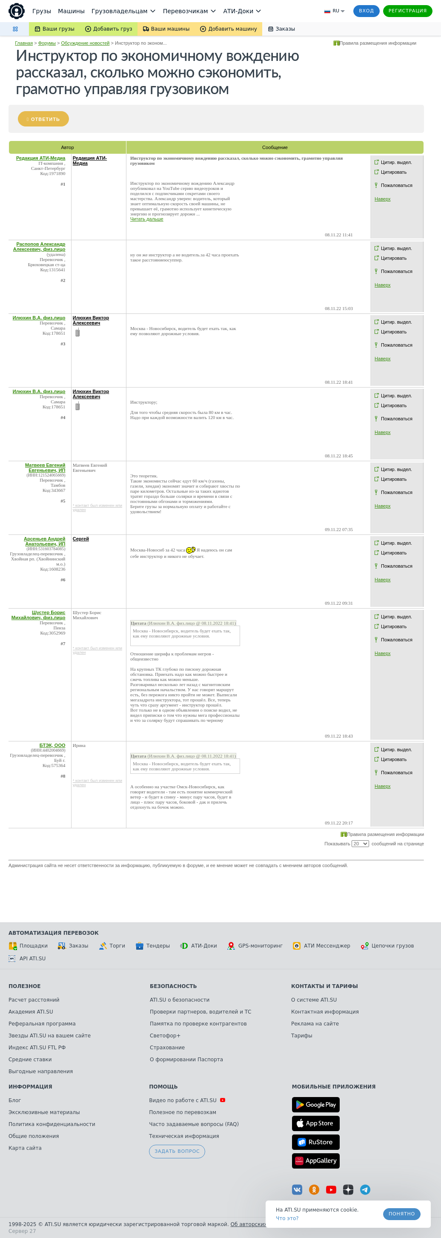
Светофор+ (165, 1036)
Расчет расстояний (34, 1000)
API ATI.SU (27, 958)
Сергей (81, 538)
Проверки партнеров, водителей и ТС (200, 1012)
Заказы (73, 946)
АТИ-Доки (198, 946)
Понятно (402, 1214)
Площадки (28, 946)
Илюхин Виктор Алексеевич (91, 320)
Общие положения (34, 1136)
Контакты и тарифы (324, 986)
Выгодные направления (41, 1071)
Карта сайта (25, 1148)
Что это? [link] (287, 1218)
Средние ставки (30, 1060)
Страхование (167, 1048)
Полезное (24, 986)
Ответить (45, 119)
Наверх (382, 198)
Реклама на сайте (315, 1024)
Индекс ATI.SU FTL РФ (37, 1048)
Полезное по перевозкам (182, 1112)
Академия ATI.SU (31, 1012)
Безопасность (173, 986)
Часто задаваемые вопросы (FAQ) (194, 1124)
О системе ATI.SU (314, 1000)
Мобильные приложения (334, 1087)
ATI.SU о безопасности (179, 1000)
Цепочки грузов (387, 946)
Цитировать (394, 172)
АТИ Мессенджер (321, 946)
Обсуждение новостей (85, 43)
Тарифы (301, 1036)
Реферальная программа (42, 1024)
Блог (15, 1100)
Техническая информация (184, 1136)
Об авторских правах (259, 1224)
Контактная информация (325, 1012)
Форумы (47, 43)
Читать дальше (146, 218)
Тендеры (152, 946)
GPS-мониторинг (255, 946)
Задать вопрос (177, 1151)
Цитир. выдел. (396, 162)
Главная (24, 43)
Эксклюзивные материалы (44, 1112)
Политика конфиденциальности (52, 1124)
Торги (112, 946)
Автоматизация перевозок (54, 933)
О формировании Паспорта (186, 1060)
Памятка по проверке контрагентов (198, 1024)
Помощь (163, 1087)
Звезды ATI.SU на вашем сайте (50, 1036)
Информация (30, 1087)
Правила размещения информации (378, 43)
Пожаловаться (396, 185)
